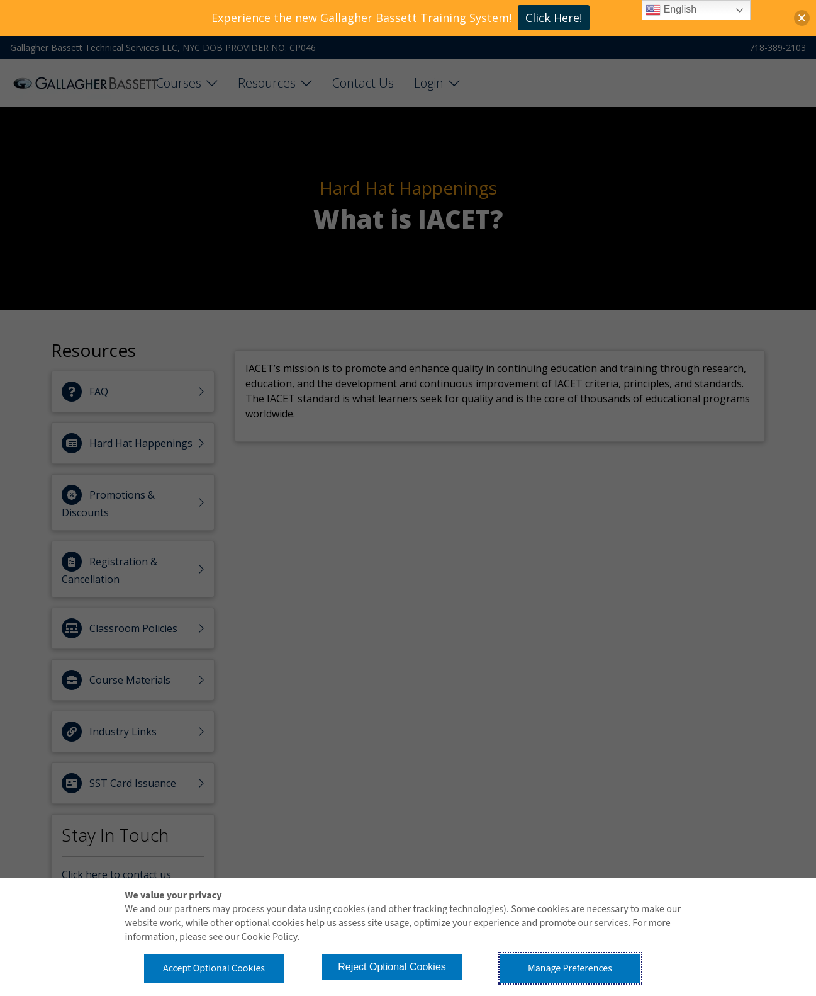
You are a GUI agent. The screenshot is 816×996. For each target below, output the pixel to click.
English (671, 10)
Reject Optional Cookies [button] (392, 966)
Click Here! (553, 17)
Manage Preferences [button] (570, 968)
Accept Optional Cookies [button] (214, 968)
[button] (802, 18)
